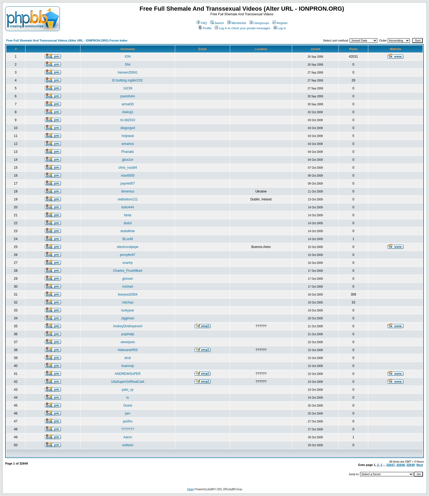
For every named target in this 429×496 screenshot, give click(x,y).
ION (128, 57)
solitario (127, 445)
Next (419, 464)
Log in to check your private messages (242, 28)
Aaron (127, 437)
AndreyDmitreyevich (127, 326)
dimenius (127, 191)
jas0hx (127, 421)
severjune (128, 342)
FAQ (202, 23)
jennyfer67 (127, 255)
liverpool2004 (127, 294)
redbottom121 (128, 199)
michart (127, 286)
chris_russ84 (127, 168)
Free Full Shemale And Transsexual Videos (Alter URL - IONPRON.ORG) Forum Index (66, 40)
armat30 (128, 104)
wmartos (127, 144)
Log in (280, 28)
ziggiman (127, 318)
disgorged (127, 128)
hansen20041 (128, 72)
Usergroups (259, 23)
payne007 (127, 183)
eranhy (128, 263)
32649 (410, 464)
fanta (127, 215)
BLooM (128, 239)
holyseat (127, 136)
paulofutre (127, 96)
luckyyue (127, 310)
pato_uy (128, 390)
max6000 (127, 175)
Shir (128, 64)
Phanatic (127, 152)
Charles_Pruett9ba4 (127, 271)
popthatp (127, 334)
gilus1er (128, 160)
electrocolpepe (127, 247)
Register (280, 23)
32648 (400, 464)
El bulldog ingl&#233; (127, 80)
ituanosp (127, 366)
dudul (128, 223)
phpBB (210, 489)
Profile (205, 28)
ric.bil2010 (127, 120)
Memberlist (236, 23)
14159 (127, 88)
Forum (190, 489)
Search (217, 23)
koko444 (127, 207)
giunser (127, 279)
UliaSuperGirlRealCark (127, 382)
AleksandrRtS (128, 350)
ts (127, 397)
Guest (127, 405)
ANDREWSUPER (128, 374)
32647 (390, 464)
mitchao (128, 302)
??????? (127, 429)
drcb (127, 358)
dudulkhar (127, 231)
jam (127, 413)
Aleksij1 (127, 112)
